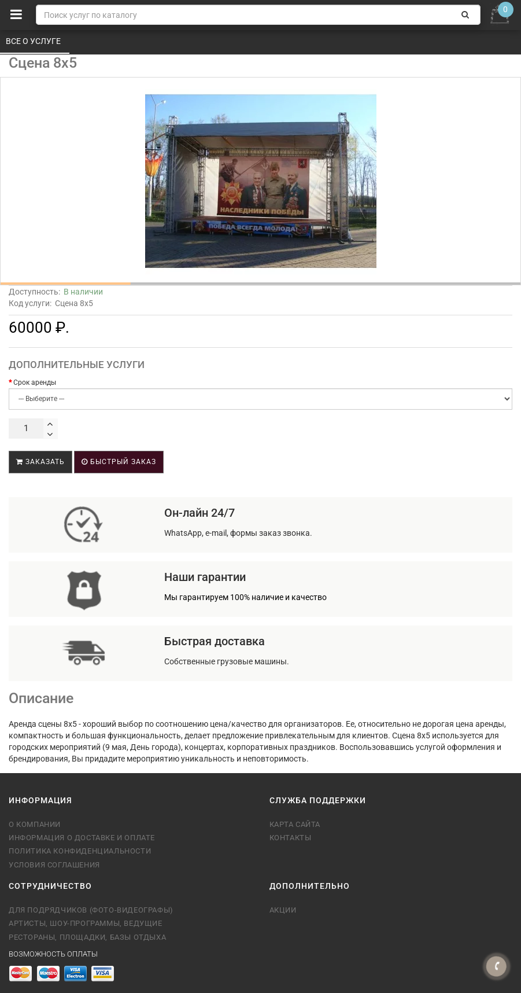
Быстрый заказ (119, 462)
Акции (283, 910)
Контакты (290, 837)
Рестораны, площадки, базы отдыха (87, 937)
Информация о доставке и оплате (82, 837)
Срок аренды (34, 382)
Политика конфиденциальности (80, 851)
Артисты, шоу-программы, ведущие (85, 923)
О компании (35, 824)
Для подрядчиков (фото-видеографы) (91, 910)
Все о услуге (34, 41)
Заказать (40, 462)
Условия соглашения (54, 864)
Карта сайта (295, 824)
